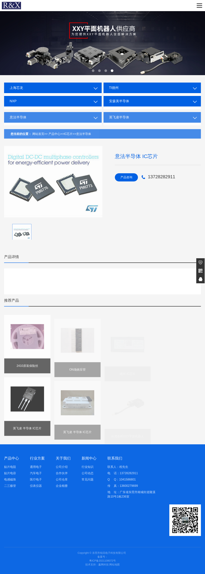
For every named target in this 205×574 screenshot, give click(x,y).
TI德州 (114, 88)
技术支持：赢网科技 (97, 564)
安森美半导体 (119, 101)
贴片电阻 (10, 466)
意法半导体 (18, 121)
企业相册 (62, 485)
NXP (13, 101)
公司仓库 (62, 479)
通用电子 (36, 466)
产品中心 (54, 138)
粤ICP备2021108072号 (102, 560)
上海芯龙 (16, 88)
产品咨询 (126, 177)
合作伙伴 (62, 473)
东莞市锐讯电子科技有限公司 (11, 5)
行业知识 (87, 466)
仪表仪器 (36, 485)
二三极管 (10, 485)
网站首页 (38, 138)
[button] (93, 70)
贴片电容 (10, 473)
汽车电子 (36, 473)
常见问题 (87, 479)
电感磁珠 (10, 479)
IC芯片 (68, 138)
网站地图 (114, 564)
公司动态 (87, 473)
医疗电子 (36, 479)
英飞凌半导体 (119, 121)
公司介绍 (62, 466)
